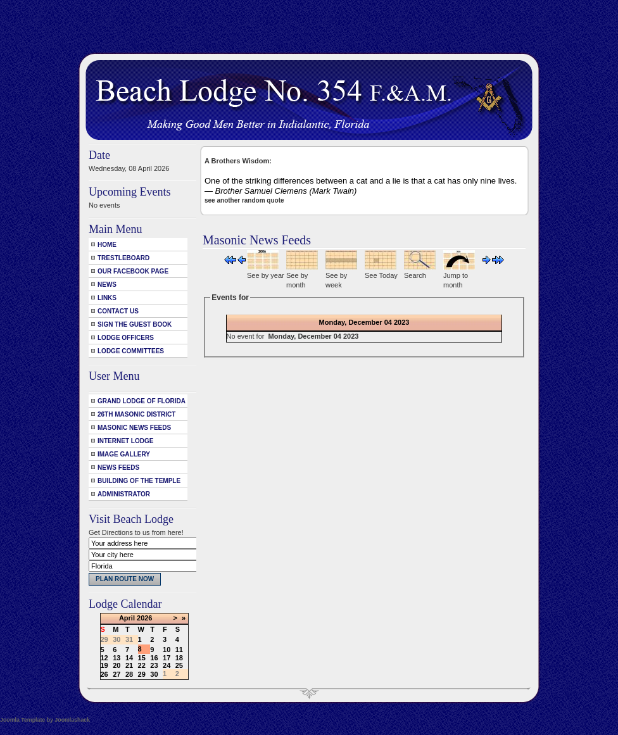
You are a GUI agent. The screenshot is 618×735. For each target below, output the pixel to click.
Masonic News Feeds (134, 427)
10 (166, 649)
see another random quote (244, 200)
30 (154, 674)
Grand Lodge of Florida (142, 401)
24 (166, 665)
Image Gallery (124, 454)
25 (179, 665)
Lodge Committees (131, 351)
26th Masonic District (136, 414)
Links (107, 297)
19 (104, 665)
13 (116, 658)
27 (116, 674)
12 (104, 658)
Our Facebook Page (133, 271)
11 (179, 649)
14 (129, 658)
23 (154, 665)
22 (142, 665)
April (127, 618)
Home (107, 244)
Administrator (124, 494)
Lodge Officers (126, 337)
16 (154, 658)
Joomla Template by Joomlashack (45, 720)
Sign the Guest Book (135, 324)
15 (142, 658)
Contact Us (118, 311)
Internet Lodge (125, 440)
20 (116, 665)
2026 (144, 618)
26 (104, 674)
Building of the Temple (139, 480)
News (107, 284)
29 (142, 674)
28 (129, 674)
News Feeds (118, 467)
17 (166, 658)
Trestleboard (123, 257)
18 (179, 658)
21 (129, 665)
